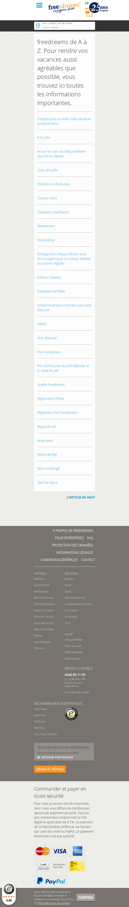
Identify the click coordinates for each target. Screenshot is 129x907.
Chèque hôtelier (74, 639)
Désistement (46, 226)
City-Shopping (42, 642)
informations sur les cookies (54, 903)
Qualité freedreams (51, 384)
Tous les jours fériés (45, 734)
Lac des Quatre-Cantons (78, 604)
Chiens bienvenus (44, 604)
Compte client (47, 198)
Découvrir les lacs (44, 616)
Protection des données (72, 545)
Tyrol (67, 623)
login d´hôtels (50, 769)
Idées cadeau (72, 658)
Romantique (41, 591)
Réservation (45, 440)
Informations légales (74, 552)
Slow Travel (40, 709)
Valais (68, 591)
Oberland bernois (75, 598)
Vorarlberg (71, 616)
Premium (39, 648)
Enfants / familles (49, 277)
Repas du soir (46, 426)
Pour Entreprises (69, 538)
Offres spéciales (74, 652)
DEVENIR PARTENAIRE (57, 757)
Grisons (69, 579)
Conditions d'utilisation (53, 212)
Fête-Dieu (39, 728)
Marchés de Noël (44, 629)
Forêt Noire (71, 610)
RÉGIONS (71, 573)
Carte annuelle (47, 170)
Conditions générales (59, 560)
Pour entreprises (49, 352)
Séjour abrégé (47, 454)
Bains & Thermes (44, 598)
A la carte (43, 137)
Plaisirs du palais (43, 610)
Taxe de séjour (47, 482)
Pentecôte (40, 721)
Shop (69, 634)
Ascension (40, 715)
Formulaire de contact (77, 692)
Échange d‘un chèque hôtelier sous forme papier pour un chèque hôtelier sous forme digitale (64, 259)
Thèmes (40, 573)
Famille (38, 635)
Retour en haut (82, 497)
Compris (85, 897)
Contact (88, 560)
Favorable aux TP (44, 623)
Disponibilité (46, 240)
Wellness (39, 579)
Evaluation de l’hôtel (51, 291)
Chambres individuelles (53, 184)
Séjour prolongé (48, 468)
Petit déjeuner (47, 338)
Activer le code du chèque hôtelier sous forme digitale (61, 153)
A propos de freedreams (73, 530)
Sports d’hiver (42, 585)
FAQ (90, 538)
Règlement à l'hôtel (50, 398)
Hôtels (41, 324)
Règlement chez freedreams (57, 412)
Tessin (68, 585)
